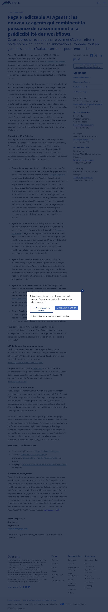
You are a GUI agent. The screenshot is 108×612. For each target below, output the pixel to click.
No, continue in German (42, 309)
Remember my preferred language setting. (51, 316)
